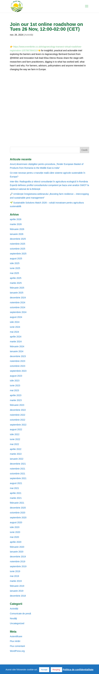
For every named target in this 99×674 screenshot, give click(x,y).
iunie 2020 (15, 532)
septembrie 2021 (18, 478)
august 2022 (16, 429)
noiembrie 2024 (17, 302)
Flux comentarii (17, 646)
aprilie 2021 (15, 493)
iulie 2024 (14, 322)
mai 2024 (14, 332)
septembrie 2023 (18, 371)
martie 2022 (16, 454)
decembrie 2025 (18, 239)
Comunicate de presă (20, 613)
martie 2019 (16, 581)
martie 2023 (16, 400)
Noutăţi (13, 618)
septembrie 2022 (18, 424)
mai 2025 (14, 273)
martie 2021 (16, 498)
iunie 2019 (15, 571)
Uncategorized (17, 623)
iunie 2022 (15, 439)
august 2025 (16, 258)
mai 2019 (14, 576)
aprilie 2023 (15, 395)
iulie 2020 (14, 527)
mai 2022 (14, 444)
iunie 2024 (15, 327)
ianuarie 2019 (16, 591)
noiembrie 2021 (17, 468)
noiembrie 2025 (17, 243)
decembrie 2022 (18, 410)
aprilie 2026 (15, 219)
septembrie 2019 (18, 566)
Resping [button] (56, 669)
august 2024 (16, 317)
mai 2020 (14, 537)
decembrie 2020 (18, 507)
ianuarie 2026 (16, 234)
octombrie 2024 (17, 307)
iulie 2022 (14, 434)
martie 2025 (16, 283)
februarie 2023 (17, 405)
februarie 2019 (17, 586)
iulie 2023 (14, 380)
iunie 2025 (15, 268)
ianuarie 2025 (16, 292)
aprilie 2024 (15, 336)
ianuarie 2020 (16, 551)
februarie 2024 (17, 346)
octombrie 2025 (17, 248)
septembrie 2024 (18, 312)
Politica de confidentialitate (78, 669)
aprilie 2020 (15, 542)
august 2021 (16, 483)
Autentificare (16, 636)
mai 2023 (14, 390)
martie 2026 (16, 224)
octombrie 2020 (17, 512)
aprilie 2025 (15, 278)
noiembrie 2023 (17, 361)
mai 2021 (14, 488)
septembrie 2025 (18, 253)
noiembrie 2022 (17, 415)
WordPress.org (17, 651)
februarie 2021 (17, 502)
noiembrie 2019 (17, 561)
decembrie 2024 (18, 297)
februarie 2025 (17, 287)
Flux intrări (15, 641)
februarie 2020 (17, 547)
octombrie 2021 (17, 473)
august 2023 (16, 376)
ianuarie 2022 (16, 459)
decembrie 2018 (18, 595)
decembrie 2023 (18, 356)
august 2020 (16, 522)
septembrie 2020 (18, 517)
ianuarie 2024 (16, 351)
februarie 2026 (17, 229)
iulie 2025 (14, 263)
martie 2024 (16, 341)
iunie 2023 (15, 385)
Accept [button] (44, 669)
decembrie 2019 (18, 556)
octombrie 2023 (17, 366)
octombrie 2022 (17, 419)
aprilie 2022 (15, 449)
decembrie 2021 (18, 463)
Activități (29, 34)
